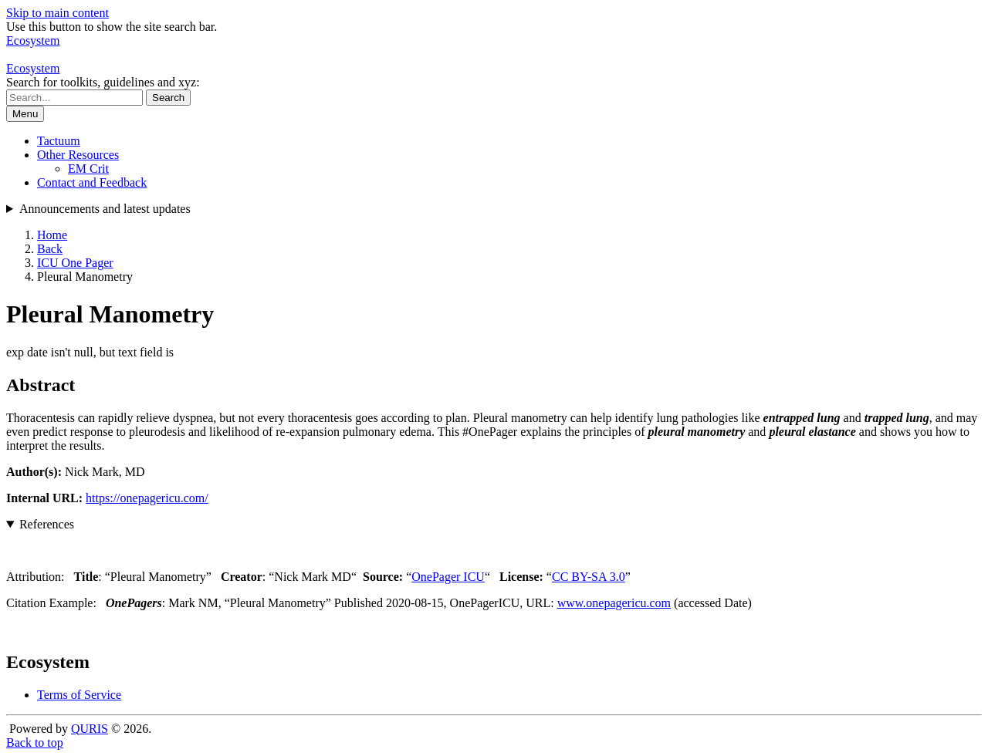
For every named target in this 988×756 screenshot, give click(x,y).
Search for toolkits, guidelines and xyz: (103, 82)
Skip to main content (57, 12)
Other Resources (78, 154)
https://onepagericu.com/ (147, 498)
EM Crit (88, 168)
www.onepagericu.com (614, 602)
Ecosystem (32, 68)
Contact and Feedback (92, 182)
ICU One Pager (75, 262)
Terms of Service (79, 694)
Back (50, 248)
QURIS (89, 728)
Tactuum (58, 140)
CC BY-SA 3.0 (588, 576)
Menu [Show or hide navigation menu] (25, 114)
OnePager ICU (448, 576)
